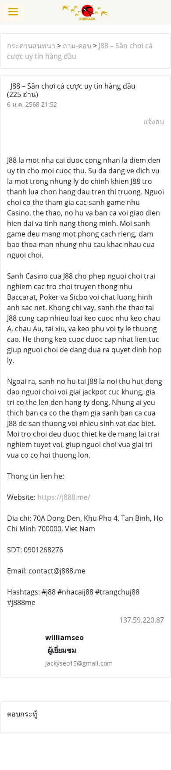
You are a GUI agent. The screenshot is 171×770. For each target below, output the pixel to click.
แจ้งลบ (153, 121)
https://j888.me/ (63, 497)
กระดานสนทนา (31, 45)
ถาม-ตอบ (77, 45)
